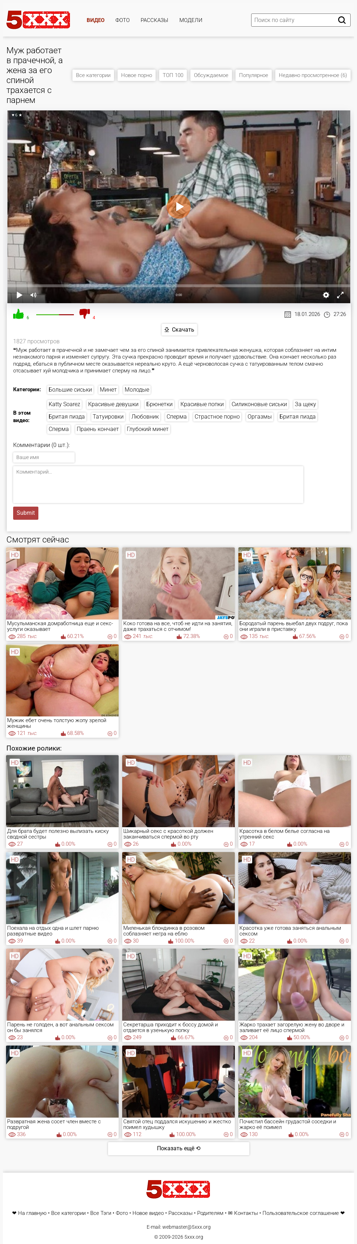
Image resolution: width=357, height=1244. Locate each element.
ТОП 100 (173, 75)
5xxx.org (193, 1237)
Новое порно (136, 75)
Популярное (253, 75)
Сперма (177, 416)
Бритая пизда (67, 416)
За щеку (305, 404)
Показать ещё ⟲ (178, 1148)
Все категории (93, 75)
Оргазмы (260, 416)
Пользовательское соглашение (301, 1213)
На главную (32, 1213)
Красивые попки (202, 404)
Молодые (137, 389)
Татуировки (108, 416)
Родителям (210, 1213)
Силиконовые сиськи (259, 404)
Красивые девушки (113, 404)
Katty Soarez (64, 404)
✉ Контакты (243, 1213)
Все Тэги (100, 1213)
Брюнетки (159, 404)
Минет (108, 389)
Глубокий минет (148, 429)
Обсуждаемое (211, 75)
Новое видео (148, 1213)
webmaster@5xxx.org (186, 1227)
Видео (95, 20)
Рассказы (154, 20)
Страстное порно (217, 416)
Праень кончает (98, 429)
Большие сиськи (70, 389)
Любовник (145, 416)
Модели (190, 20)
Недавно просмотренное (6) (313, 75)
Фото (122, 20)
